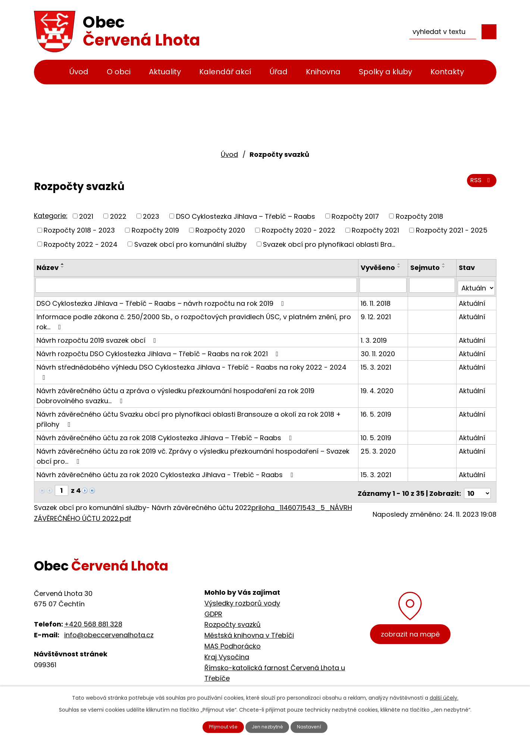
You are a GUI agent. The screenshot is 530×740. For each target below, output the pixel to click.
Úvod (78, 71)
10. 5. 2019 (377, 434)
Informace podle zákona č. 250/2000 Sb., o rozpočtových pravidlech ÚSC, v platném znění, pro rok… (194, 318)
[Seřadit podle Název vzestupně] (63, 263)
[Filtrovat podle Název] (196, 285)
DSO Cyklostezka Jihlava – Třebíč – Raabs (245, 216)
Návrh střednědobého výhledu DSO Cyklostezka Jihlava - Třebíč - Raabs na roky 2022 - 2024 (191, 368)
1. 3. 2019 (375, 337)
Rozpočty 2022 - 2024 (80, 244)
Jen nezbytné (268, 726)
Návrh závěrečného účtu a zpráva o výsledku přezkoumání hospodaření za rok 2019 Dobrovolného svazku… (175, 392)
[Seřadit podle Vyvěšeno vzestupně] (400, 263)
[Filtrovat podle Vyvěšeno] (384, 285)
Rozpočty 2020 (220, 230)
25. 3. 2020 (379, 448)
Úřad (279, 71)
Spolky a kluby (385, 71)
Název (48, 267)
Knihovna (323, 71)
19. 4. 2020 (378, 387)
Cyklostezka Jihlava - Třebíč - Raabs (265, 682)
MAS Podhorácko (232, 639)
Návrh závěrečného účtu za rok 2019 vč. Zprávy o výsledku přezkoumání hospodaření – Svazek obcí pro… (193, 453)
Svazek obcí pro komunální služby (190, 244)
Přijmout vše (217, 726)
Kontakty (447, 71)
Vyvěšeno (379, 267)
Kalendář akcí (225, 71)
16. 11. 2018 (377, 300)
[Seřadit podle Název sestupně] (63, 266)
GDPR (213, 607)
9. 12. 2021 (377, 313)
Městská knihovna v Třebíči (249, 629)
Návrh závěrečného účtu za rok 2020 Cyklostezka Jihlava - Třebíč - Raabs (167, 471)
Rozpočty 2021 (375, 230)
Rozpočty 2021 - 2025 (451, 230)
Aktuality (165, 71)
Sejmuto (425, 267)
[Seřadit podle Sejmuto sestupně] (444, 266)
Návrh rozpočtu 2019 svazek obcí (98, 337)
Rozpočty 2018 (419, 216)
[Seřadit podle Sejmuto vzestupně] (444, 263)
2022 (118, 216)
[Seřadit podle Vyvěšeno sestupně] (400, 266)
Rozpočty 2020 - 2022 (298, 230)
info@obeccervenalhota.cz (109, 628)
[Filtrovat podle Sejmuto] (432, 285)
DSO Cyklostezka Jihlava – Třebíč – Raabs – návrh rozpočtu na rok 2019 (162, 300)
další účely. (444, 696)
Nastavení (316, 726)
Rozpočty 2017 (355, 216)
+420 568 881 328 (93, 618)
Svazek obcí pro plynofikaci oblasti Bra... (329, 244)
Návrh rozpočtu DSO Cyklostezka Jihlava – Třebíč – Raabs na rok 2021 (159, 350)
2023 (151, 216)
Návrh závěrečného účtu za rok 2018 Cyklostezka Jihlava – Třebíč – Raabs (166, 434)
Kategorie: (51, 215)
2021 (86, 216)
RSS (480, 184)
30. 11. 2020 (379, 350)
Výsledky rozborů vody (242, 596)
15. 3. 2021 (377, 364)
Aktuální (472, 300)
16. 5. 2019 (377, 411)
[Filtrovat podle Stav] (476, 285)
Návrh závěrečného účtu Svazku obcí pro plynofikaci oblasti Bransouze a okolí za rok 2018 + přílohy (189, 416)
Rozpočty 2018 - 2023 (79, 230)
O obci (119, 71)
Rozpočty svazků (232, 618)
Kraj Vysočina (226, 650)
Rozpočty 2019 (155, 230)
